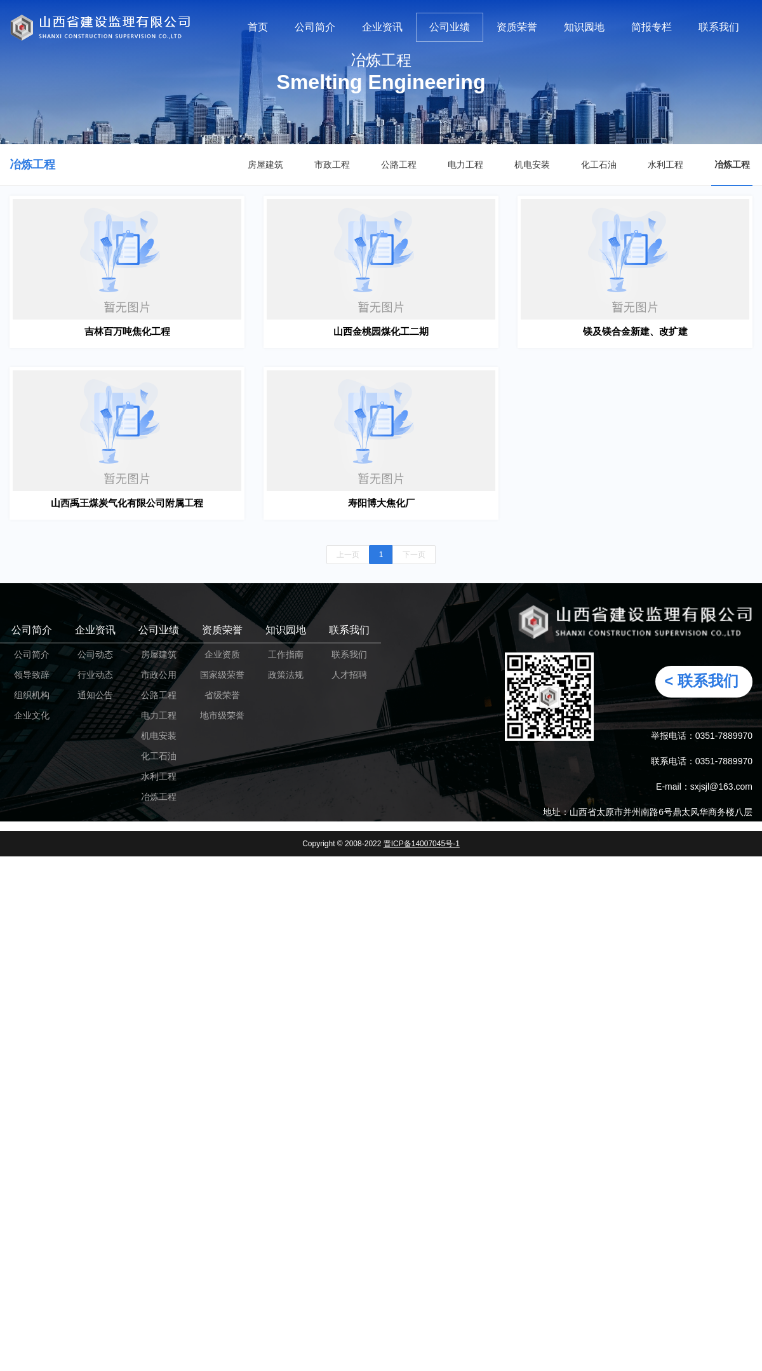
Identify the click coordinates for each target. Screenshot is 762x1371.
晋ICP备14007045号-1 (422, 843)
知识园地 (584, 27)
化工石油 (599, 164)
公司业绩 (449, 27)
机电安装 (532, 164)
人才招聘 (349, 675)
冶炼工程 (732, 164)
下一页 (414, 554)
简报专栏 (651, 27)
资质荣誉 (517, 27)
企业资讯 (382, 27)
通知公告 (95, 695)
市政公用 (159, 675)
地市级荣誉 (222, 715)
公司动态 (95, 654)
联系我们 (718, 27)
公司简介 (315, 27)
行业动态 (95, 675)
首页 (258, 27)
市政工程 (332, 164)
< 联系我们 (701, 680)
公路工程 (399, 164)
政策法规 (286, 675)
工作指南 (286, 654)
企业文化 (32, 715)
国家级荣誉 (222, 675)
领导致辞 (32, 675)
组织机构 (32, 695)
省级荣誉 (222, 695)
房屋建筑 (265, 164)
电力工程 (465, 164)
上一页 (348, 554)
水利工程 (665, 164)
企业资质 (222, 654)
